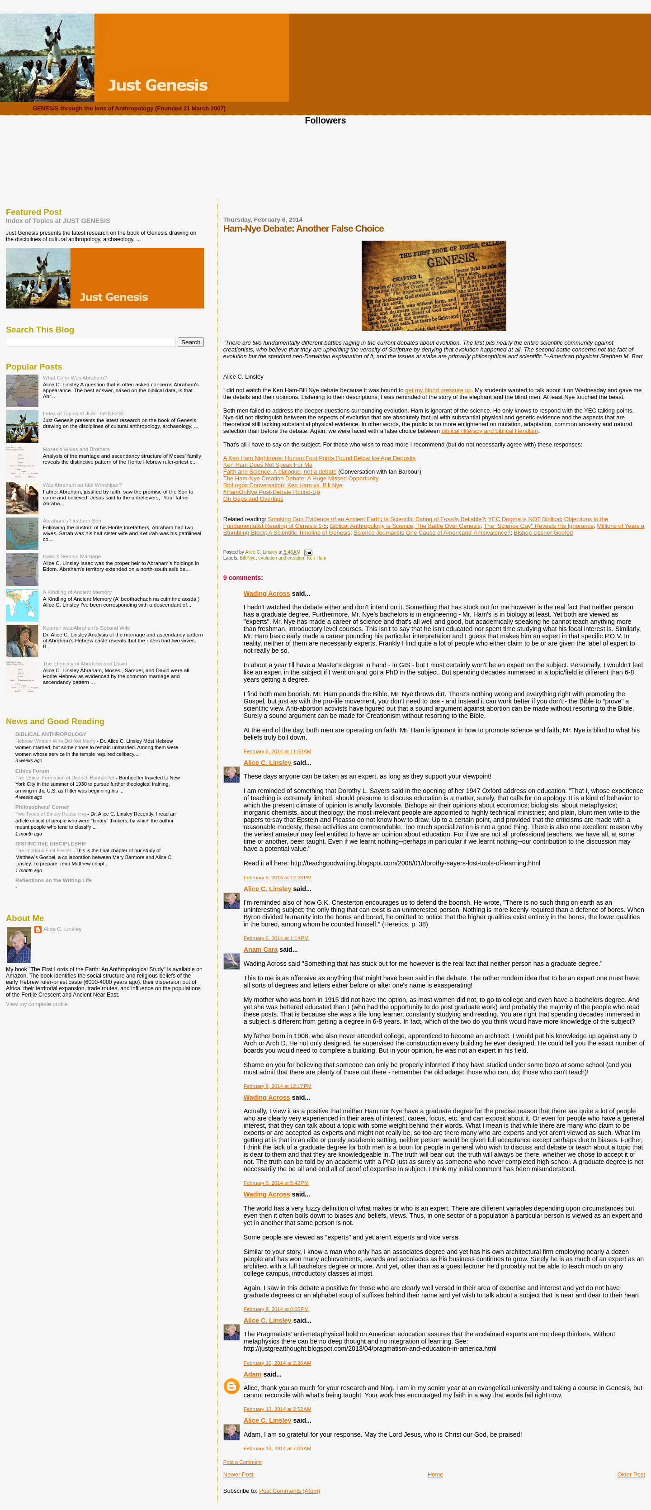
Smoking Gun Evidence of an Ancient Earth (324, 519)
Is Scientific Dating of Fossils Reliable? (433, 519)
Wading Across (267, 593)
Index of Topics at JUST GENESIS (58, 220)
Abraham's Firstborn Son (72, 520)
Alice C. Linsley (268, 762)
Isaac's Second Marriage (72, 556)
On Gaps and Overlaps (253, 498)
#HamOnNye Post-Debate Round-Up (271, 492)
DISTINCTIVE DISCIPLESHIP (51, 843)
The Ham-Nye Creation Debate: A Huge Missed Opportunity (301, 478)
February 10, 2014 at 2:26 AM (277, 1363)
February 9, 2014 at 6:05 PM (276, 1309)
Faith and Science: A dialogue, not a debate (280, 471)
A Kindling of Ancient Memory (77, 592)
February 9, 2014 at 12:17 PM (277, 1086)
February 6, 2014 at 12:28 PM (277, 877)
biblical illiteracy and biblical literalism (490, 430)
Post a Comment (242, 1462)
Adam (253, 1374)
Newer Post (238, 1474)
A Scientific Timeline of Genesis (308, 532)
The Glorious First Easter (44, 850)
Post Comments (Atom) (289, 1490)
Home (435, 1474)
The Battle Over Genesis (448, 525)
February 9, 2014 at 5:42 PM (276, 1183)
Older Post (631, 1474)
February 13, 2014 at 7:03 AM (277, 1448)
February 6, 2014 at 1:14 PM (276, 938)
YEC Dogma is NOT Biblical (524, 519)
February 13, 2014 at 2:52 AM (277, 1409)
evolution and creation (281, 558)
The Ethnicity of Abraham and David (85, 663)
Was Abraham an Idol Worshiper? (82, 485)
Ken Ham (316, 558)
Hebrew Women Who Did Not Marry (56, 741)
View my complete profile (37, 1004)
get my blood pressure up (438, 390)
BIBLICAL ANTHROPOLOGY (51, 734)
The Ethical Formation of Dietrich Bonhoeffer (65, 777)
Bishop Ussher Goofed (543, 532)
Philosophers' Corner (42, 807)
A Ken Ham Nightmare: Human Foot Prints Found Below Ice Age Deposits (319, 458)
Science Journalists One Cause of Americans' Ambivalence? (432, 532)
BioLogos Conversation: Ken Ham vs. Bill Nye (283, 485)
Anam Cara (261, 949)
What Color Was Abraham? (75, 377)
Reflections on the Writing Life (53, 880)
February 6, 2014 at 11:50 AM (277, 751)
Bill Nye (247, 558)
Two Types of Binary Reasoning (51, 814)
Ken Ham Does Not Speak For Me (267, 464)
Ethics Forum (32, 771)
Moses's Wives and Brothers (76, 449)
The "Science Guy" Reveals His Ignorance (539, 525)
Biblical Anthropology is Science (371, 525)
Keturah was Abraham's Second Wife (86, 628)
